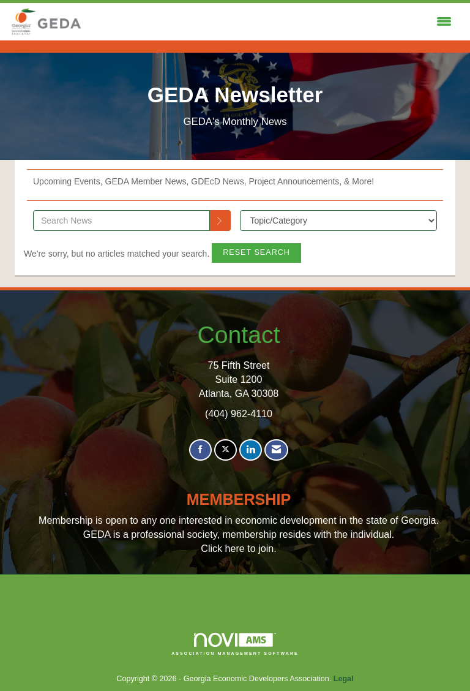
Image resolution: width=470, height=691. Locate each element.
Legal (344, 678)
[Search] (220, 220)
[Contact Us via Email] (276, 450)
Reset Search (256, 252)
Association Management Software (235, 644)
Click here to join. (238, 548)
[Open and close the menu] (270, 22)
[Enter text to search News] (121, 220)
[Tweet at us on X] (225, 450)
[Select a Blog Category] (339, 220)
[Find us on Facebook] (200, 450)
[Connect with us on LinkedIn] (250, 450)
